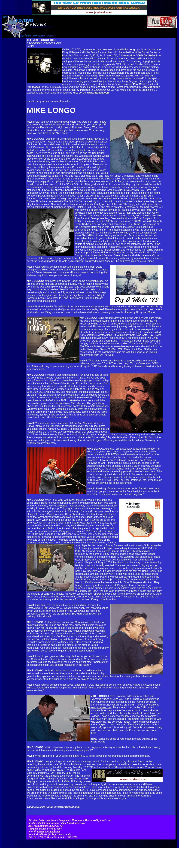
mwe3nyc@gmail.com (48, 825)
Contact (131, 838)
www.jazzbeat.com (101, 707)
